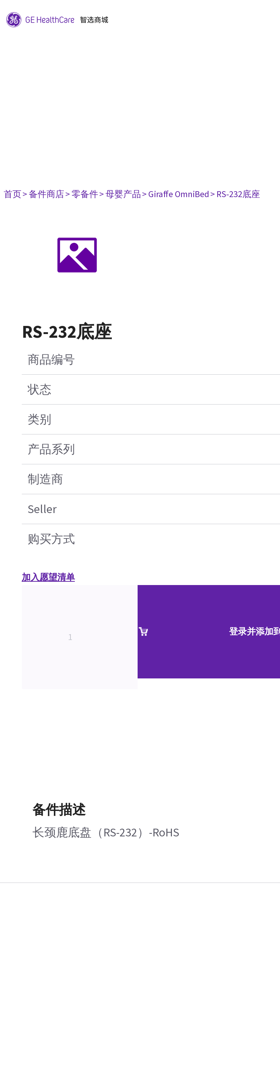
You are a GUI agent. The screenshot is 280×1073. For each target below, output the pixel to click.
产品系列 (51, 449)
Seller (42, 509)
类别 (39, 419)
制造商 (45, 479)
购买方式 (51, 539)
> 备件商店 (43, 194)
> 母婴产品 (120, 194)
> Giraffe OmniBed (175, 194)
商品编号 (51, 359)
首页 (12, 194)
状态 (39, 389)
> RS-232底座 (235, 194)
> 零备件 (81, 194)
